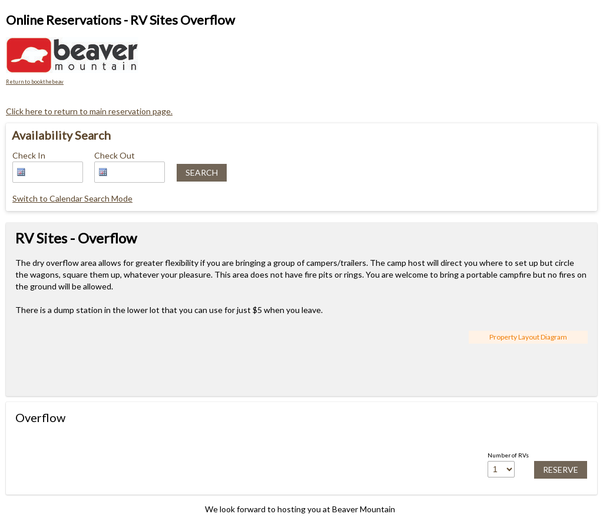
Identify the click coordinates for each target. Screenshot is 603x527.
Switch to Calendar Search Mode (72, 198)
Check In (28, 155)
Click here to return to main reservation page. (89, 111)
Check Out (114, 155)
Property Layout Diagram (528, 336)
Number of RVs (508, 455)
